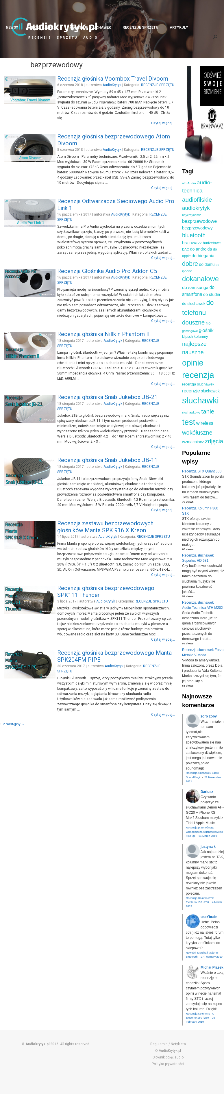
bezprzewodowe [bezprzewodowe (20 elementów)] (199, 221)
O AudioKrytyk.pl (168, 1051)
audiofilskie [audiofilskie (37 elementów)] (197, 199)
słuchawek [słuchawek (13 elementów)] (210, 391)
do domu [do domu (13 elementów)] (206, 264)
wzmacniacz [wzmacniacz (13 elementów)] (193, 442)
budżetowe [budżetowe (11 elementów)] (212, 243)
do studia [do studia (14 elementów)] (211, 294)
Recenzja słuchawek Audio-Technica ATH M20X (202, 605)
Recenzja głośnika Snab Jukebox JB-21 (107, 397)
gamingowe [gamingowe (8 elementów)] (190, 331)
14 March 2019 (208, 835)
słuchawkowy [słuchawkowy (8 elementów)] (191, 412)
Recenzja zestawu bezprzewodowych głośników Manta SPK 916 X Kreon (105, 527)
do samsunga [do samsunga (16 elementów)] (195, 287)
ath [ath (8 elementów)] (184, 183)
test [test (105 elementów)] (188, 422)
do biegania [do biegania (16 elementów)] (203, 255)
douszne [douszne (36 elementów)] (193, 322)
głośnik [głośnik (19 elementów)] (206, 330)
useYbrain (209, 917)
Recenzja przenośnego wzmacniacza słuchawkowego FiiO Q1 (204, 831)
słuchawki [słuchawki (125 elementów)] (200, 400)
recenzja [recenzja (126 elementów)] (198, 375)
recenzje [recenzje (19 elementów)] (191, 390)
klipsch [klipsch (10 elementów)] (187, 337)
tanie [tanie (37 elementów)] (207, 411)
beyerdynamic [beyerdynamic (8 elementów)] (191, 215)
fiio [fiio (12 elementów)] (208, 323)
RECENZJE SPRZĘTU (140, 27)
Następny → (15, 724)
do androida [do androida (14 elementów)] (201, 249)
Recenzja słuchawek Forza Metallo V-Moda (202, 652)
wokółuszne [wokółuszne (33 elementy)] (197, 432)
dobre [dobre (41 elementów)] (190, 263)
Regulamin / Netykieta (168, 1044)
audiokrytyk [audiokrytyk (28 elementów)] (196, 208)
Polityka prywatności (168, 1064)
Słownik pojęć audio (168, 1057)
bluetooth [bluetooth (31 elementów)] (194, 235)
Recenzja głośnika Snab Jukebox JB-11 (107, 460)
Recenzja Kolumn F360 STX (200, 511)
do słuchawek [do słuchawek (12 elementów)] (193, 303)
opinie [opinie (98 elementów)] (192, 362)
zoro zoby (209, 716)
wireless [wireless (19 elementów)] (204, 423)
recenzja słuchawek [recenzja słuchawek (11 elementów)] (198, 384)
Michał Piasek (212, 967)
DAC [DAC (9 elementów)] (185, 249)
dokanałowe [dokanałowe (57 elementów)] (200, 279)
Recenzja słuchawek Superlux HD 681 (198, 558)
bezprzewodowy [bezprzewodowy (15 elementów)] (197, 228)
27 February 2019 (212, 956)
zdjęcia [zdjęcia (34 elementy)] (214, 441)
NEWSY (12, 27)
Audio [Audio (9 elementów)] (191, 183)
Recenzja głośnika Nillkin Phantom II (103, 334)
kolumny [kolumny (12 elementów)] (201, 336)
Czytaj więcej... (163, 123)
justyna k (208, 847)
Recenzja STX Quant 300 (201, 471)
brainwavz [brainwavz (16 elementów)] (192, 242)
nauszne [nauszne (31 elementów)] (193, 352)
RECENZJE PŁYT (44, 27)
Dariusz (207, 792)
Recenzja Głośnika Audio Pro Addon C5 (107, 271)
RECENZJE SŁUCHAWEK (90, 27)
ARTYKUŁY (179, 27)
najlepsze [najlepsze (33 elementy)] (194, 344)
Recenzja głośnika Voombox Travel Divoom (112, 78)
